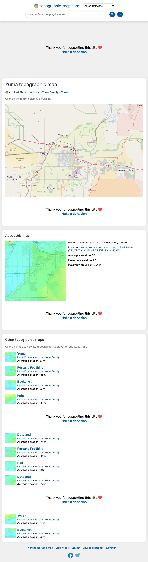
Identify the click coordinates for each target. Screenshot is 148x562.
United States (24, 357)
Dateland (24, 435)
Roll (20, 463)
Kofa (20, 396)
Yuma (21, 353)
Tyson (21, 516)
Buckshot (24, 382)
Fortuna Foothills (30, 367)
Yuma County (52, 357)
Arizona (38, 357)
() (100, 249)
